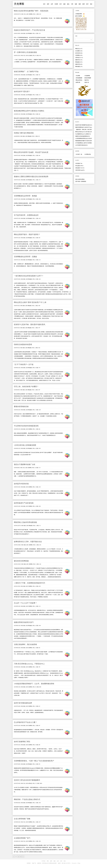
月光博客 (19, 4)
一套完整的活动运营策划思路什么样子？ (28, 276)
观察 (80, 4)
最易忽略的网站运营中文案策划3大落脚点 (29, 111)
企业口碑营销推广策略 (22, 819)
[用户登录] (77, 181)
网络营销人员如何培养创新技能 (25, 522)
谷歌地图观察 (79, 77)
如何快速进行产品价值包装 (24, 503)
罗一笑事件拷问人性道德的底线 (25, 52)
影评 (87, 4)
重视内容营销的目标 (21, 406)
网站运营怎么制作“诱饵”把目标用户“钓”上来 (30, 302)
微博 (83, 4)
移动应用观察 (87, 77)
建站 (68, 4)
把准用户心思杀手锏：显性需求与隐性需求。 (30, 324)
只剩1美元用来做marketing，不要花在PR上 (29, 664)
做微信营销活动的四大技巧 (24, 622)
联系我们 (29, 863)
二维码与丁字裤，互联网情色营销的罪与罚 (29, 583)
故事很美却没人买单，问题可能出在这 (28, 541)
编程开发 (78, 59)
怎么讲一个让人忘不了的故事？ (25, 603)
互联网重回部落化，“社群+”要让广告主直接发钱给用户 (34, 761)
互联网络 (30, 14)
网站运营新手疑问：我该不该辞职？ (27, 234)
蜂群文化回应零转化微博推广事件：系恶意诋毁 (31, 11)
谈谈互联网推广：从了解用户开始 (26, 71)
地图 (76, 4)
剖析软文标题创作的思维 (23, 344)
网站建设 (30, 33)
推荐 (48, 4)
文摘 (64, 861)
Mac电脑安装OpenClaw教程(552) (83, 134)
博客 (48, 861)
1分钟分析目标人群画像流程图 (25, 445)
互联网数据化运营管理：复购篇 (25, 196)
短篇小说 (86, 82)
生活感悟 (30, 55)
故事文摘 (78, 82)
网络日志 (78, 48)
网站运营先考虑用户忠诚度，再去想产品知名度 (31, 152)
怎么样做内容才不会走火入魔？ (25, 722)
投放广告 (34, 863)
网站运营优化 (79, 80)
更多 (91, 4)
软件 (61, 4)
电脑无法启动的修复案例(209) (82, 136)
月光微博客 (87, 75)
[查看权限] (83, 181)
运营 (58, 861)
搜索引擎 (78, 64)
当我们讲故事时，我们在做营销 (25, 644)
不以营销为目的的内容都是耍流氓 (26, 426)
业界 (52, 4)
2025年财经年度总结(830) (81, 145)
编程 (64, 4)
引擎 (72, 4)
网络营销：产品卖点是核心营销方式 (27, 799)
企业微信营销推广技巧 (22, 838)
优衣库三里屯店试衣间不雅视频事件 (27, 780)
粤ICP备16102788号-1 (66, 863)
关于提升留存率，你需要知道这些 (26, 215)
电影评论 (86, 80)
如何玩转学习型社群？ (22, 91)
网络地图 (78, 66)
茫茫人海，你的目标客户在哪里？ (26, 386)
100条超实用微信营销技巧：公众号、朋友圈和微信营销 (34, 684)
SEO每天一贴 (79, 154)
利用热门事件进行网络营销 (24, 133)
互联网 (56, 4)
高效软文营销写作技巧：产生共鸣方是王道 (29, 30)
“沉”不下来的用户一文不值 (23, 364)
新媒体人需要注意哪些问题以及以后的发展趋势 (31, 176)
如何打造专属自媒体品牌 (23, 703)
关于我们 (43, 861)
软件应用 (78, 53)
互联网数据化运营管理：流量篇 (25, 256)
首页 (44, 4)
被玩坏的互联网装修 (21, 561)
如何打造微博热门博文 (22, 741)
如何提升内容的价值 (21, 484)
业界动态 (30, 783)
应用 (61, 861)
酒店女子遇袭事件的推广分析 (24, 464)
